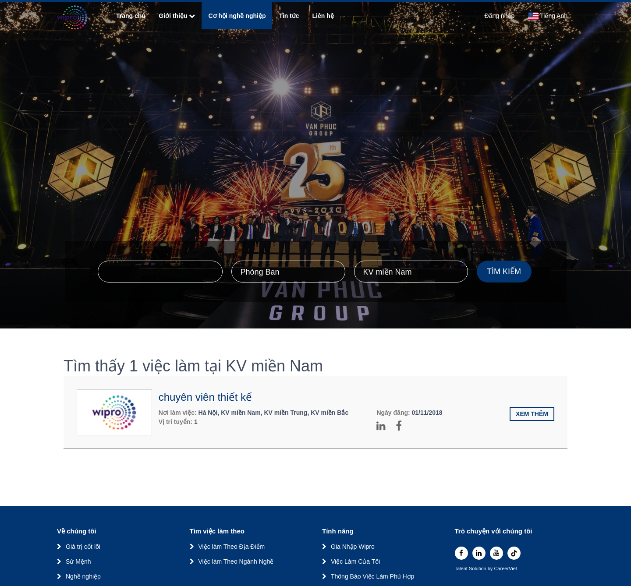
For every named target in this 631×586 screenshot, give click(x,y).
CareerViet (505, 568)
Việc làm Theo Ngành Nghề (236, 561)
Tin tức (289, 15)
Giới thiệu (177, 15)
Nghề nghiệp (83, 576)
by (491, 568)
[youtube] (496, 553)
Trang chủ (130, 15)
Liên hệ (323, 15)
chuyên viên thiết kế (205, 397)
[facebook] (461, 553)
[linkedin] (479, 553)
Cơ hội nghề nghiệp (237, 15)
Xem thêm (532, 413)
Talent (462, 568)
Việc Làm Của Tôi (355, 561)
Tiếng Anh (547, 16)
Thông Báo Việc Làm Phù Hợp (372, 576)
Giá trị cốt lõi (83, 546)
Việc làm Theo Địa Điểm (232, 546)
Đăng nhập (500, 15)
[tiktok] (514, 553)
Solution (478, 568)
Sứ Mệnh (78, 561)
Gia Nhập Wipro (353, 546)
